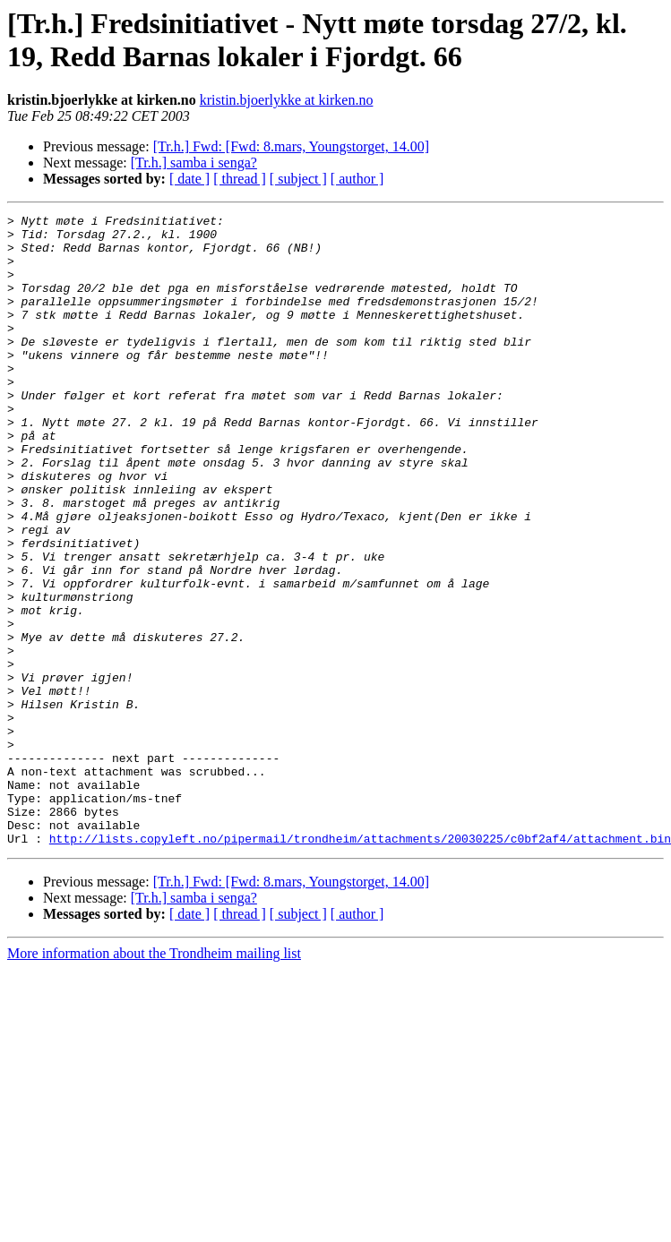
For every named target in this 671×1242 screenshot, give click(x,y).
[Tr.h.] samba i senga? (194, 162)
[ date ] (189, 178)
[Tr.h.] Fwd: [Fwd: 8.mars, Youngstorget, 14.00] (291, 146)
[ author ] (357, 178)
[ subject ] (298, 178)
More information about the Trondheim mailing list (154, 1079)
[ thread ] (239, 178)
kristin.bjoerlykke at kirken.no (287, 99)
